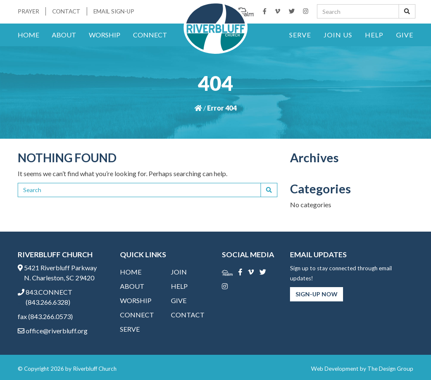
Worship (104, 35)
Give (404, 35)
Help (374, 35)
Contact (66, 11)
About (64, 35)
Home (28, 35)
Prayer (28, 11)
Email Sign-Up (113, 11)
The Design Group (390, 368)
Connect (150, 35)
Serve (300, 35)
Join (179, 272)
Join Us (338, 35)
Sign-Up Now (316, 294)
